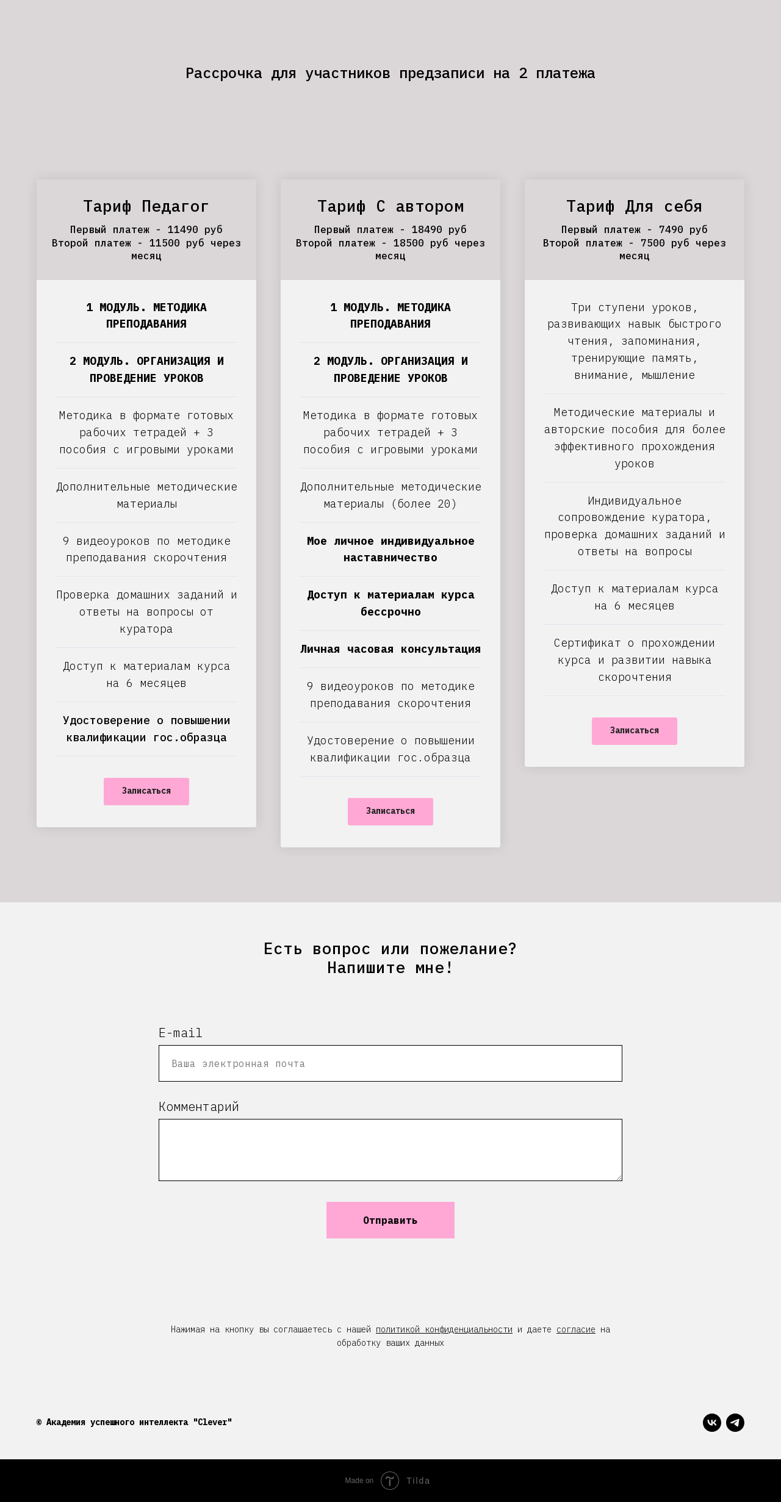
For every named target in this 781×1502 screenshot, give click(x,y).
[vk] (712, 1423)
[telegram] (735, 1423)
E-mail (181, 1032)
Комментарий (199, 1106)
